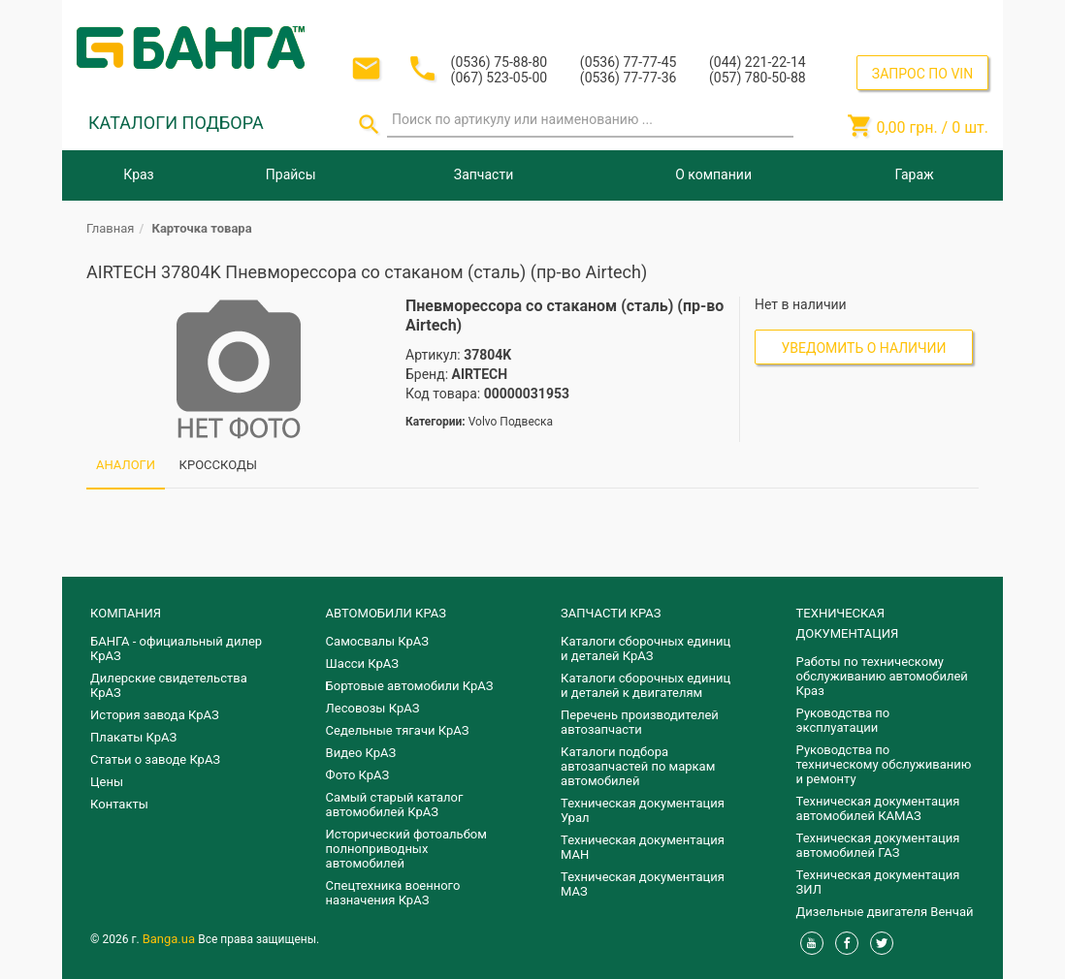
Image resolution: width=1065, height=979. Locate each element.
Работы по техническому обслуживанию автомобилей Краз (882, 676)
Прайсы (291, 174)
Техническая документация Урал (643, 810)
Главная (110, 228)
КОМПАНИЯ (125, 613)
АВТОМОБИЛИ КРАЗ (386, 613)
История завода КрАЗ (154, 715)
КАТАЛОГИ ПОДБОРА (176, 122)
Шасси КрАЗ (362, 663)
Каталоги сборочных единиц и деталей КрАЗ (645, 648)
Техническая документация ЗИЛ (878, 882)
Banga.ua (171, 939)
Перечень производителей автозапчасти (640, 722)
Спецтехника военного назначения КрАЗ (393, 892)
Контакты (119, 804)
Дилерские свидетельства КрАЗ (168, 685)
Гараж (914, 174)
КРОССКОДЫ (218, 465)
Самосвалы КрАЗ (377, 641)
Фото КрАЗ (358, 775)
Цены (106, 781)
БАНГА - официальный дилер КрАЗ (176, 648)
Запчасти (483, 174)
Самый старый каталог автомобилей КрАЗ (395, 804)
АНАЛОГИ (125, 465)
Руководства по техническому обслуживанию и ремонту (884, 764)
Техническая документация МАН (643, 847)
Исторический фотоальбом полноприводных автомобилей (406, 848)
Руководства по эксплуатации (843, 720)
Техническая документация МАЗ (643, 884)
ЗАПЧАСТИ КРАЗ (611, 613)
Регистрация (936, 18)
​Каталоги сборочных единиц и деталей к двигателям (645, 685)
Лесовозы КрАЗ (373, 708)
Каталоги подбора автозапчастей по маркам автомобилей (638, 766)
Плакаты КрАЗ (133, 737)
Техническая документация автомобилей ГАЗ (878, 845)
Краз (138, 174)
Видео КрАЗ (361, 752)
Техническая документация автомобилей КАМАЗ (878, 808)
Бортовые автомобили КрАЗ (410, 686)
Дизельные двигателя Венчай (885, 911)
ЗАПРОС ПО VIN (922, 73)
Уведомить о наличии (864, 348)
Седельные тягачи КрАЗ (397, 730)
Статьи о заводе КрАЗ (155, 759)
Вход (869, 18)
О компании (713, 174)
